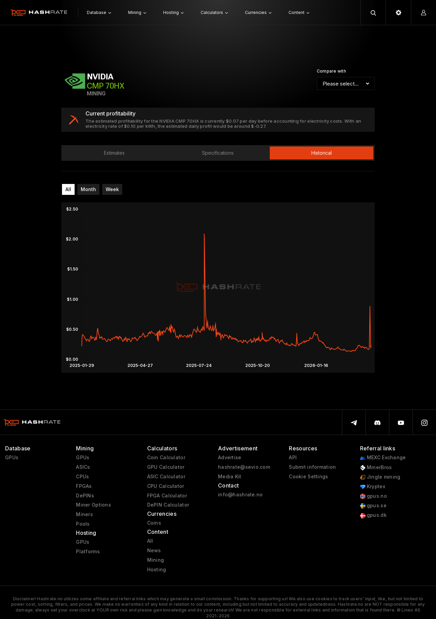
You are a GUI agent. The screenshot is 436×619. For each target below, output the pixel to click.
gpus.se (373, 506)
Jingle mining (380, 477)
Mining (155, 560)
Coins (154, 523)
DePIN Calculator (168, 505)
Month (88, 189)
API (293, 457)
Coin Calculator (166, 457)
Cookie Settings (308, 476)
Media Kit (230, 476)
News (154, 550)
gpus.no (373, 496)
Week (112, 189)
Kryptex (372, 487)
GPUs (11, 457)
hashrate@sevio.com (244, 467)
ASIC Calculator (166, 476)
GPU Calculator (166, 467)
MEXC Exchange (383, 458)
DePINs (85, 495)
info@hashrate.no (240, 494)
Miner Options (93, 505)
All (68, 189)
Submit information (312, 467)
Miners (84, 514)
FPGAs (84, 486)
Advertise (230, 457)
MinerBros (376, 467)
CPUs (82, 476)
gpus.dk (373, 515)
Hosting (156, 569)
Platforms (88, 551)
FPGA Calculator (167, 495)
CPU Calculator (165, 486)
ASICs (83, 467)
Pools (83, 524)
